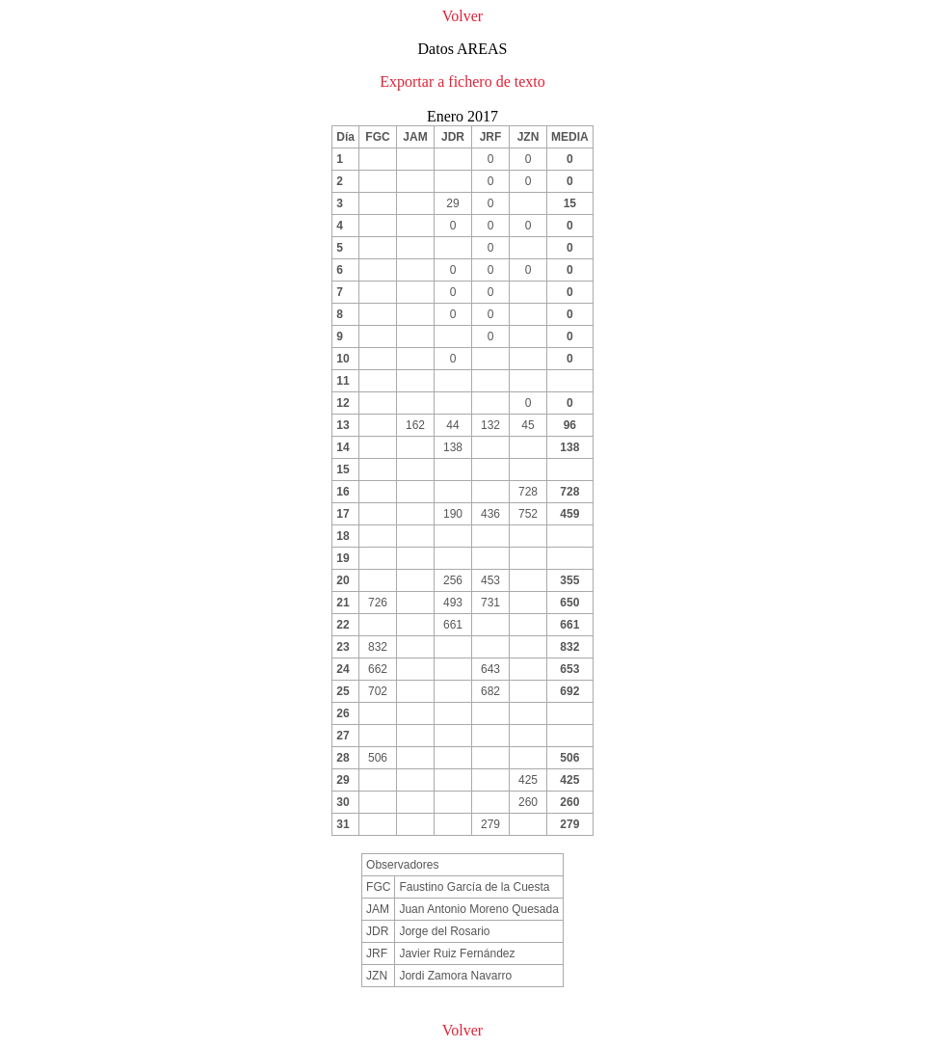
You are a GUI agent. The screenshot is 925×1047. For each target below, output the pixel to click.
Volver (462, 16)
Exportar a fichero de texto (462, 81)
